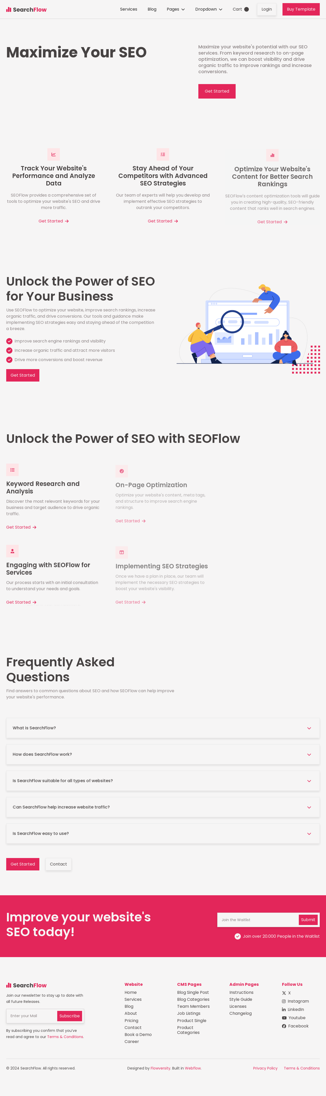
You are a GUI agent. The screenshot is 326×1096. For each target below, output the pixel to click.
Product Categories (188, 1031)
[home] (26, 9)
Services (128, 9)
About (131, 1014)
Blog (152, 9)
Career (132, 1042)
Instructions (241, 993)
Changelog (240, 1014)
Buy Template (301, 9)
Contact (58, 865)
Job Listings (188, 1014)
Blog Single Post (193, 993)
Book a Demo (138, 1035)
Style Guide (240, 1000)
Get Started (217, 91)
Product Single (191, 1021)
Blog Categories (193, 1000)
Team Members (193, 1007)
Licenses (238, 1007)
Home (131, 993)
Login (267, 9)
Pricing (131, 1021)
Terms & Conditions (65, 1037)
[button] (176, 9)
